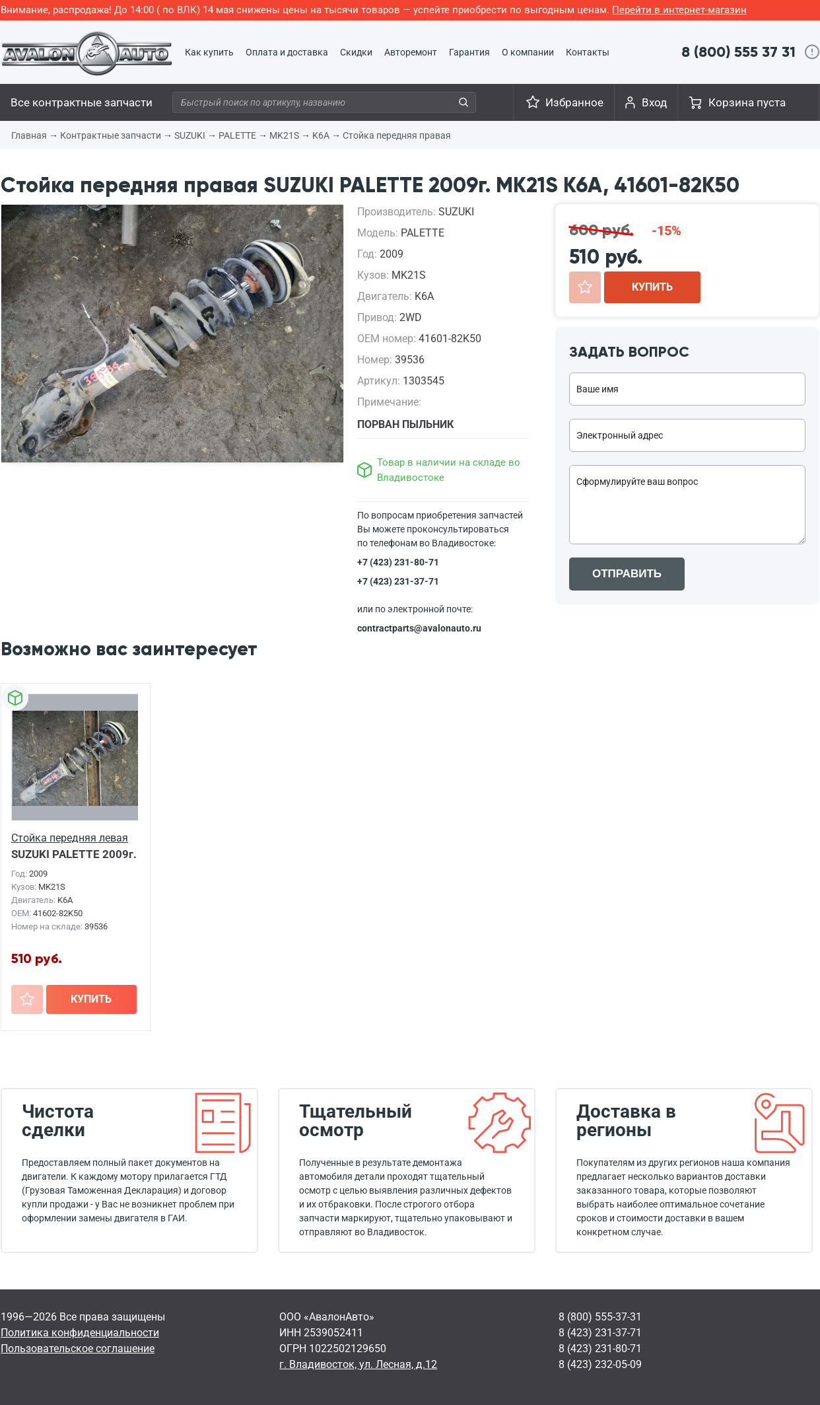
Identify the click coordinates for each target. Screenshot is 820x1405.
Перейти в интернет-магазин (679, 10)
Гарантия (469, 52)
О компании (528, 52)
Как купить (209, 52)
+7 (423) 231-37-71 (398, 581)
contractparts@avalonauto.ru (419, 628)
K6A (320, 135)
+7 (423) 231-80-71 (398, 562)
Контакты (587, 52)
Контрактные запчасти (110, 135)
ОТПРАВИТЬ (627, 573)
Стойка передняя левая (69, 838)
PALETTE (237, 135)
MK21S (284, 135)
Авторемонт (410, 52)
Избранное (574, 102)
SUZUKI (189, 135)
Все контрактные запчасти (82, 102)
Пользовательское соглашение (77, 1348)
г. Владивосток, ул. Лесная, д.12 (358, 1364)
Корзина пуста (747, 102)
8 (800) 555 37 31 (738, 52)
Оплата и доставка (287, 52)
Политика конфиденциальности (80, 1332)
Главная (29, 135)
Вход (654, 102)
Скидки (356, 52)
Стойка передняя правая (397, 135)
